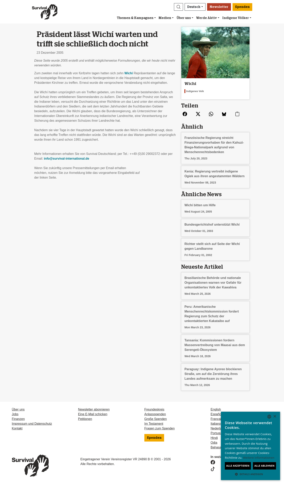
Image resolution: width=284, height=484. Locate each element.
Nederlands (219, 428)
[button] (178, 7)
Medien (165, 18)
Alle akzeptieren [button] (237, 465)
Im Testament (153, 423)
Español (216, 414)
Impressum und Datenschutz (32, 423)
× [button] (274, 416)
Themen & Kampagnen (135, 18)
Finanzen (18, 419)
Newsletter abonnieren (94, 409)
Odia (214, 442)
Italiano (216, 423)
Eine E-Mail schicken (92, 414)
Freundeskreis (154, 409)
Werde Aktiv (206, 18)
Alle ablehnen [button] (264, 465)
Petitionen (85, 419)
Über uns (184, 18)
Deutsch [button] (193, 6)
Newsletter (219, 6)
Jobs (15, 414)
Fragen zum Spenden (159, 428)
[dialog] (250, 446)
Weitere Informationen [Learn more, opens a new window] (259, 458)
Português (218, 433)
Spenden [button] (242, 6)
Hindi (214, 438)
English (216, 409)
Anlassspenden (155, 414)
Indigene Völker (235, 18)
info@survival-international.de (66, 158)
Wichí (128, 73)
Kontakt (17, 428)
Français (217, 419)
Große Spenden (155, 419)
